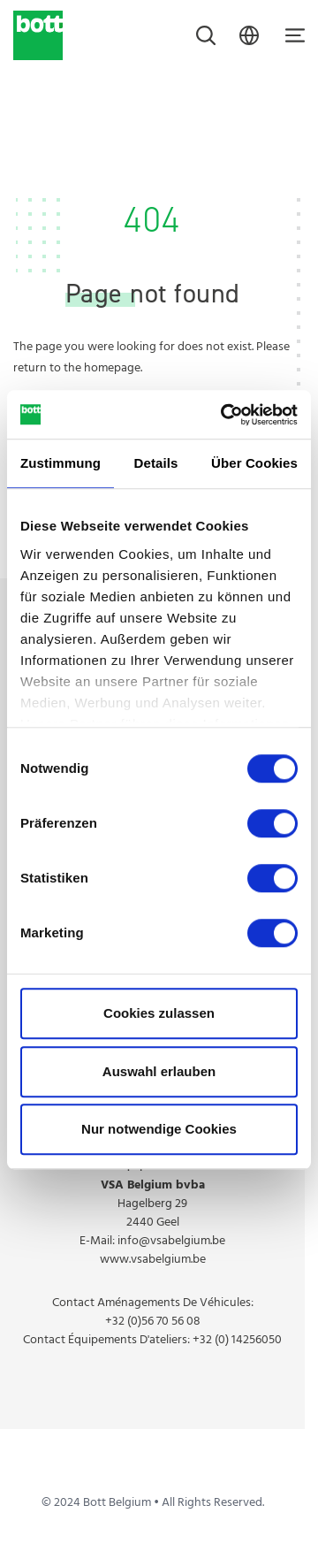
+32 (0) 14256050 (237, 1340)
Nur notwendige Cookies (159, 1128)
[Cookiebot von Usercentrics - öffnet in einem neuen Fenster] (224, 414)
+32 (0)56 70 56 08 (153, 1321)
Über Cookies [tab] (254, 462)
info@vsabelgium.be (171, 1241)
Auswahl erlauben (159, 1071)
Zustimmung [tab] (60, 462)
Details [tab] (156, 462)
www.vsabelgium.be (153, 1259)
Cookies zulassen (159, 1012)
